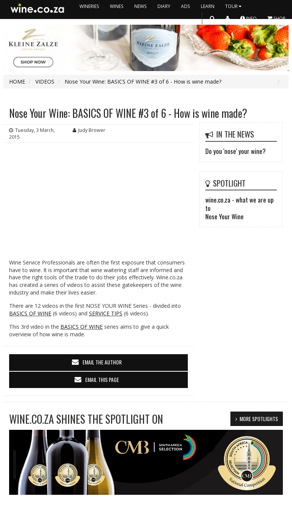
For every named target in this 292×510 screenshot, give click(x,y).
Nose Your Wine (224, 216)
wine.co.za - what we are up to (239, 204)
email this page (102, 379)
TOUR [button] (234, 6)
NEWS (140, 6)
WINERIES (89, 6)
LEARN (207, 6)
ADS (185, 6)
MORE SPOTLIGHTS (259, 419)
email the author (102, 362)
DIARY (163, 6)
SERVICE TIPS (105, 313)
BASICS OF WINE (30, 313)
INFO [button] (248, 18)
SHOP (276, 18)
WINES (117, 6)
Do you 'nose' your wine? (235, 151)
